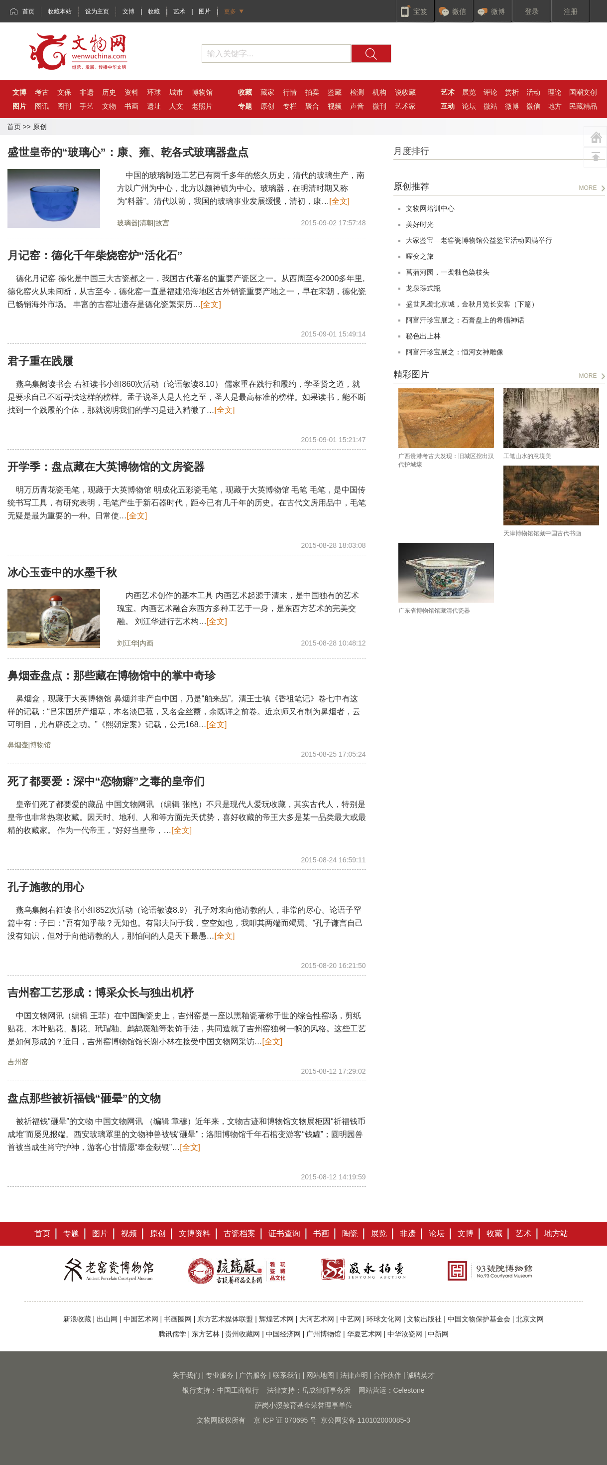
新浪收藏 (77, 1319)
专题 (71, 1233)
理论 (555, 92)
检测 (357, 92)
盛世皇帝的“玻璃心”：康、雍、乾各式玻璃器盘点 (127, 152)
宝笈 (420, 11)
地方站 (556, 1233)
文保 (64, 92)
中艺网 (350, 1319)
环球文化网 (383, 1319)
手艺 (87, 106)
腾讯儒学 (172, 1334)
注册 (571, 11)
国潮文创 (583, 92)
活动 (533, 92)
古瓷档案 (239, 1233)
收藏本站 (60, 11)
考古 (42, 92)
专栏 (290, 106)
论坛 (469, 106)
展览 (469, 92)
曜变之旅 (420, 256)
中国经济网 (283, 1334)
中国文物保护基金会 (479, 1319)
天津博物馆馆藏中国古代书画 (542, 533)
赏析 (512, 92)
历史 (109, 92)
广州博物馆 (323, 1334)
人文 (176, 106)
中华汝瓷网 (404, 1334)
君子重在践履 (40, 361)
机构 (379, 92)
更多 (230, 11)
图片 (205, 11)
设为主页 (97, 11)
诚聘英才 (421, 1375)
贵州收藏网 (242, 1334)
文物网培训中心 (430, 208)
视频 (335, 106)
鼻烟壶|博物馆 (29, 745)
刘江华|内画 (135, 643)
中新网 (438, 1334)
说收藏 (405, 92)
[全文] (339, 201)
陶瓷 (350, 1233)
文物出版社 (424, 1319)
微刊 (379, 106)
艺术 (179, 11)
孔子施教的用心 (45, 887)
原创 (267, 106)
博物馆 (202, 92)
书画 (131, 106)
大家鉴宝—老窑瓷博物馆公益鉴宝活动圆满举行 (479, 240)
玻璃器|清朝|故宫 (143, 223)
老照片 (202, 106)
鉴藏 (335, 92)
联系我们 (287, 1375)
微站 (490, 106)
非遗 (87, 92)
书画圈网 (178, 1319)
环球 (154, 92)
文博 (128, 11)
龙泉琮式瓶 (423, 288)
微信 (459, 11)
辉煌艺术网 (276, 1319)
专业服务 (220, 1375)
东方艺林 (206, 1334)
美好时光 (420, 224)
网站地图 (320, 1375)
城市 (176, 92)
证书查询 (284, 1233)
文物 (109, 106)
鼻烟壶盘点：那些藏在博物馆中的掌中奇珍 (111, 675)
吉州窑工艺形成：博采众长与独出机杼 (100, 992)
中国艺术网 (140, 1319)
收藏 (154, 11)
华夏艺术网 (364, 1334)
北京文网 (530, 1319)
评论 (490, 92)
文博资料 (195, 1233)
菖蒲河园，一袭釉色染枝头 (447, 272)
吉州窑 (17, 1062)
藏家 (267, 92)
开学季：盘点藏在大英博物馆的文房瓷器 (106, 467)
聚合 (312, 106)
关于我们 (186, 1375)
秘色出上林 (423, 336)
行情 (290, 92)
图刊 (64, 106)
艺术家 (405, 106)
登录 (532, 11)
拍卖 (312, 92)
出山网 (107, 1319)
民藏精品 (583, 106)
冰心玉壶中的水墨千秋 (62, 572)
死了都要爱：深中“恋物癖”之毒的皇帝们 (106, 781)
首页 (28, 11)
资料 (131, 92)
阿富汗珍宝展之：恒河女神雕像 (454, 352)
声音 (357, 106)
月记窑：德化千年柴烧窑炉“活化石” (95, 255)
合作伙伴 (387, 1375)
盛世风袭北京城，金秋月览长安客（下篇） (472, 304)
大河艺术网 (316, 1319)
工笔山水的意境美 (527, 456)
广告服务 (253, 1375)
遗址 (154, 106)
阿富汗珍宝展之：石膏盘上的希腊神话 (465, 320)
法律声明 (354, 1375)
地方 (555, 106)
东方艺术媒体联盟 (225, 1319)
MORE (588, 187)
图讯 (42, 106)
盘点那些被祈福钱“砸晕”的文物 (84, 1098)
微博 (498, 11)
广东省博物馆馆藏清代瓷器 (434, 610)
